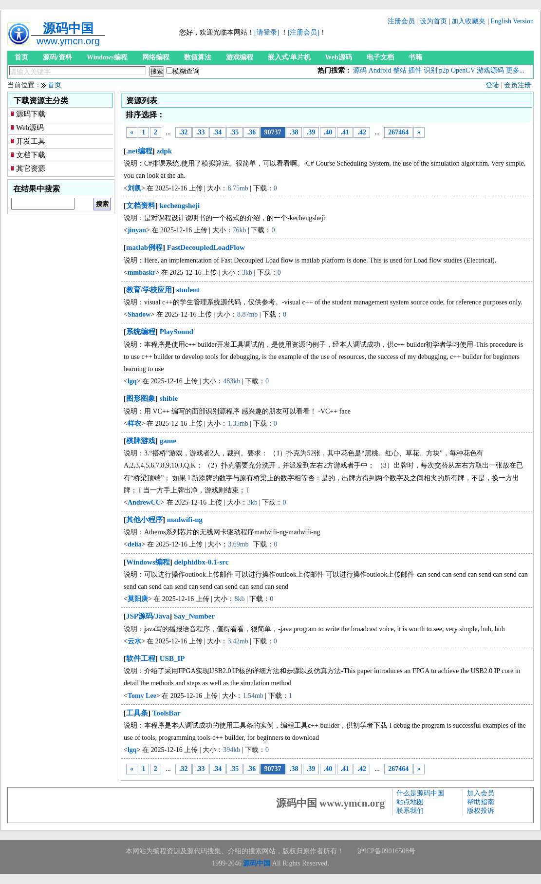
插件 (415, 70)
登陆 (492, 85)
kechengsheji (180, 205)
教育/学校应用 (149, 290)
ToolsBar (166, 713)
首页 (21, 57)
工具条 (137, 713)
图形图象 (140, 398)
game (168, 441)
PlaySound (176, 332)
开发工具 (30, 141)
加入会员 (480, 793)
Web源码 (338, 57)
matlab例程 (144, 247)
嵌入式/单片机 (289, 57)
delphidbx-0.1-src (201, 562)
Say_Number (194, 616)
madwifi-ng (185, 520)
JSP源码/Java (147, 616)
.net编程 (139, 151)
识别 (430, 70)
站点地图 (410, 802)
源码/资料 (57, 57)
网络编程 (155, 57)
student (188, 290)
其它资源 (30, 168)
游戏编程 (239, 57)
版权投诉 (480, 810)
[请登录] (266, 32)
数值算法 (197, 57)
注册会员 (401, 21)
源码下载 (30, 114)
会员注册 (517, 85)
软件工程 (140, 658)
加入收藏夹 (468, 21)
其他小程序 (144, 520)
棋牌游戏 (140, 441)
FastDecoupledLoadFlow (206, 247)
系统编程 (140, 332)
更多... (515, 70)
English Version (512, 21)
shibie (169, 398)
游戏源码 (490, 70)
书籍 (415, 57)
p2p (444, 70)
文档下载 (30, 155)
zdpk (164, 151)
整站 (400, 70)
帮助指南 (480, 802)
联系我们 (410, 810)
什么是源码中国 (420, 793)
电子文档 (380, 57)
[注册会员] (303, 32)
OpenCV (463, 70)
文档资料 (140, 205)
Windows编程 (107, 57)
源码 (360, 70)
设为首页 (433, 21)
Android (380, 70)
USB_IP (172, 658)
